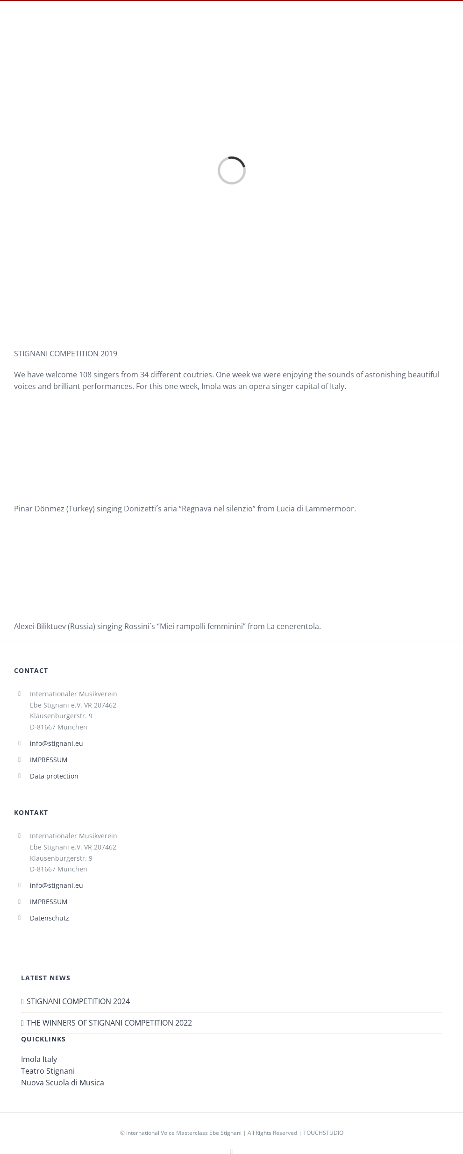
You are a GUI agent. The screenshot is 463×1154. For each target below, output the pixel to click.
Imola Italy (39, 1059)
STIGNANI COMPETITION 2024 (78, 1001)
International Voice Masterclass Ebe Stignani (184, 1133)
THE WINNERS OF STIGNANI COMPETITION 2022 (109, 1023)
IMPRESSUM (49, 759)
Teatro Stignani (48, 1071)
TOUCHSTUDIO (323, 1133)
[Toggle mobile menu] (447, 29)
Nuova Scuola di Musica (62, 1082)
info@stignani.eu (56, 743)
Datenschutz (49, 917)
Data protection (54, 776)
